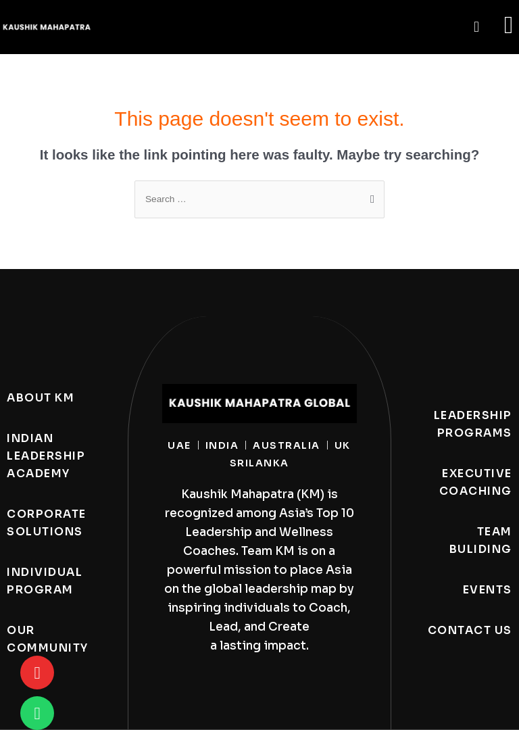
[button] (476, 27)
